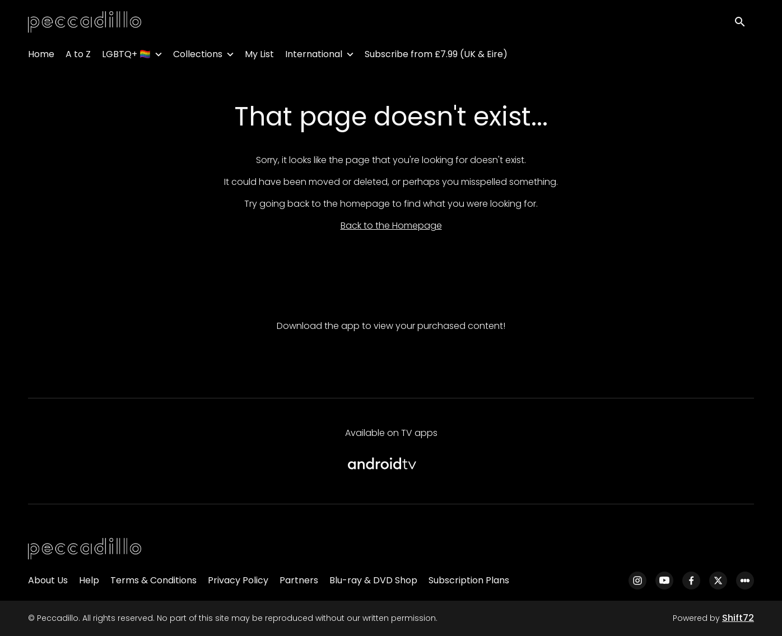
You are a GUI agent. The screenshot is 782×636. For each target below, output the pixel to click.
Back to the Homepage (391, 225)
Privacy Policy (238, 580)
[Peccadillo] (84, 549)
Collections (197, 56)
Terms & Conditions (153, 580)
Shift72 (738, 617)
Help (89, 580)
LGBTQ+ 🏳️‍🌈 (126, 56)
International (313, 56)
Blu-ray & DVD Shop (373, 580)
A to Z (78, 56)
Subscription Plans (469, 580)
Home (41, 56)
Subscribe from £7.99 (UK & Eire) (436, 56)
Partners (299, 580)
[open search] (744, 23)
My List (259, 56)
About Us (48, 580)
